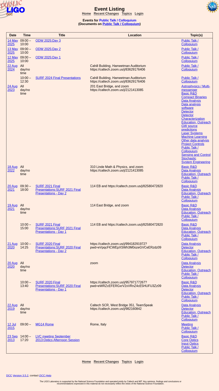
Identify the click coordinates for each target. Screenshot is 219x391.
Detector (187, 111)
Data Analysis (191, 100)
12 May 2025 (12, 59)
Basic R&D (189, 93)
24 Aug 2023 (12, 88)
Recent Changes (106, 13)
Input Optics (190, 343)
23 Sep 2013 (12, 338)
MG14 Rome (45, 324)
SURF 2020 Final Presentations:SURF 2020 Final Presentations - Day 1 (58, 286)
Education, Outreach (196, 122)
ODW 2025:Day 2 (48, 49)
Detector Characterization (193, 116)
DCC (9, 375)
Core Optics (189, 340)
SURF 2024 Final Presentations (58, 78)
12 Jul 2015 (11, 326)
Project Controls (192, 144)
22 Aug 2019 (12, 306)
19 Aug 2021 (12, 207)
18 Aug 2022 (12, 168)
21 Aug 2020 (12, 245)
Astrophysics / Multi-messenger (195, 88)
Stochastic (188, 158)
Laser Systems (192, 133)
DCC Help (45, 375)
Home (86, 13)
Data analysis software (191, 106)
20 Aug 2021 (12, 187)
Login (139, 13)
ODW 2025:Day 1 (48, 57)
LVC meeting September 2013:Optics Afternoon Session (58, 338)
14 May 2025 (12, 42)
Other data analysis (195, 140)
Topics (127, 13)
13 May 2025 (12, 50)
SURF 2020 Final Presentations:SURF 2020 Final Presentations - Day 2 (58, 247)
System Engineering (195, 162)
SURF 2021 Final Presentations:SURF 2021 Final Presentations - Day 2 (58, 189)
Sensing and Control (196, 155)
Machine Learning (194, 136)
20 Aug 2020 (12, 264)
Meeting (187, 324)
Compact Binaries (194, 97)
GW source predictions (189, 127)
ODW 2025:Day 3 (48, 40)
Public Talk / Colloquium (121, 24)
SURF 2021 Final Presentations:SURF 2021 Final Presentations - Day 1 (58, 228)
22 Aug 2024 (12, 67)
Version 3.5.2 (21, 375)
